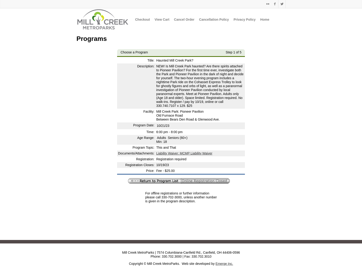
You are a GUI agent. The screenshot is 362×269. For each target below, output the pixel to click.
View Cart (162, 19)
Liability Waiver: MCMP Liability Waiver (184, 153)
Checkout (142, 19)
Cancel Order (184, 19)
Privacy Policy (245, 19)
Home (264, 19)
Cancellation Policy (214, 19)
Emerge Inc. (224, 264)
